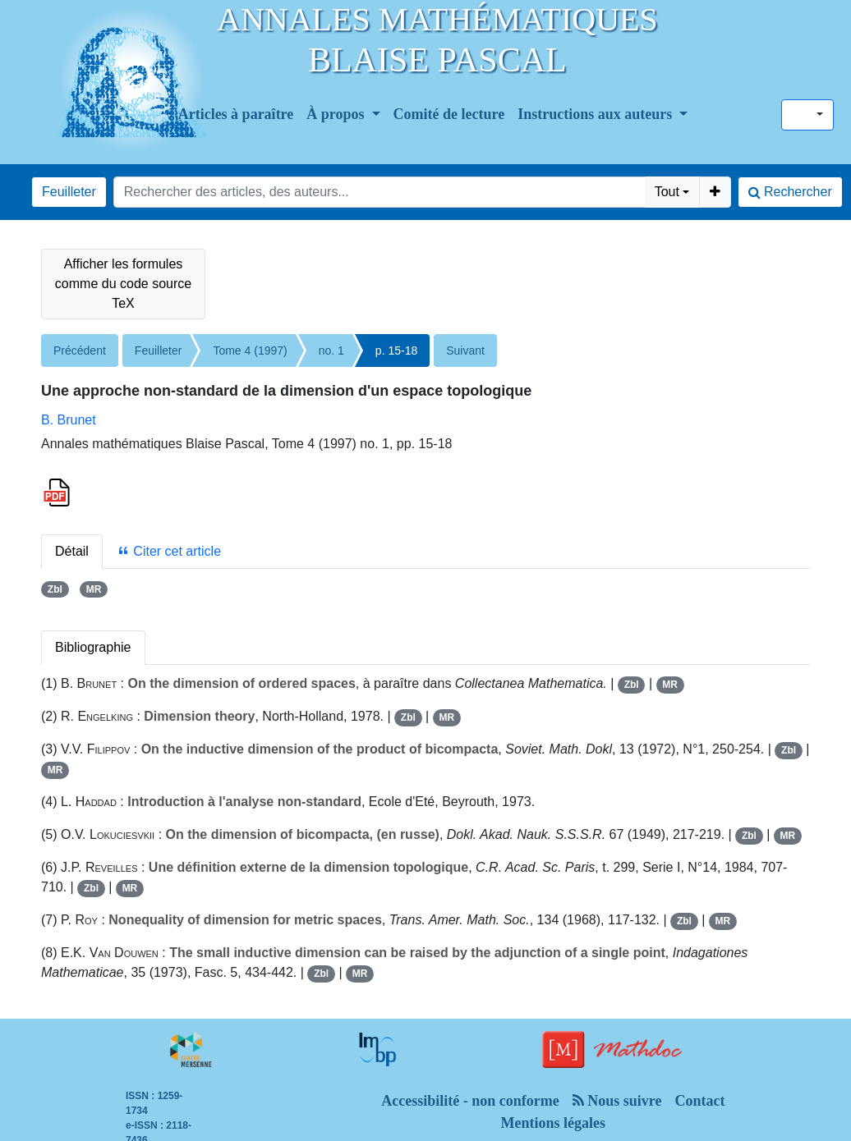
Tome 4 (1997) (250, 350)
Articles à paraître (236, 114)
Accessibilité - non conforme (470, 1101)
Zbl (55, 589)
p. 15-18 (396, 350)
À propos (337, 114)
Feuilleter (69, 192)
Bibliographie (93, 647)
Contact (699, 1101)
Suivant (465, 350)
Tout (667, 192)
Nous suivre (617, 1101)
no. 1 (331, 350)
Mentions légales (553, 1123)
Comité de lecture (449, 114)
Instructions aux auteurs (597, 114)
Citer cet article (169, 551)
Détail (72, 551)
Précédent (79, 350)
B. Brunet (68, 420)
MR (94, 589)
